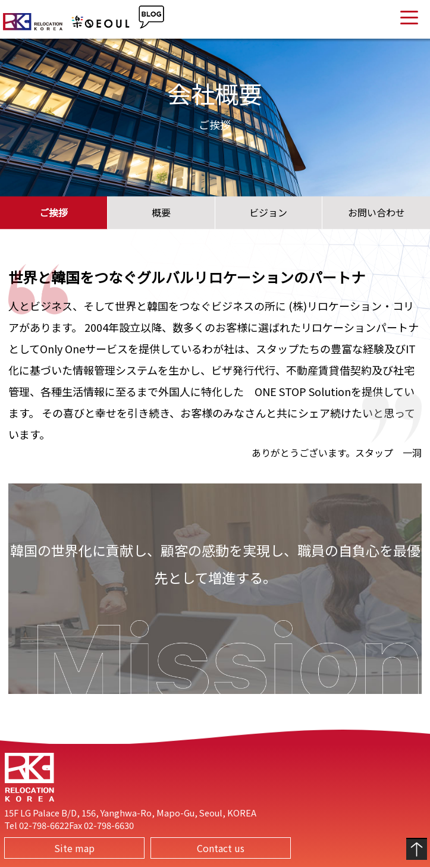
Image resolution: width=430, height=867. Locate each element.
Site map (74, 848)
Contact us (220, 848)
